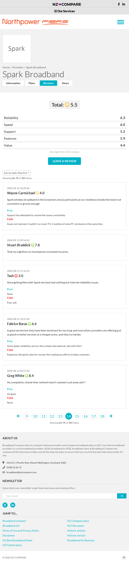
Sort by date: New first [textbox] (15, 172)
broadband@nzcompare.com (20, 472)
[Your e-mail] (60, 495)
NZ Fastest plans (12, 545)
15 (77, 416)
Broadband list (11, 525)
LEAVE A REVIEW (64, 161)
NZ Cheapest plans (78, 520)
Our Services (64, 11)
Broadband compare (14, 520)
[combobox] (17, 172)
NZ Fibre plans (75, 525)
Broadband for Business (81, 540)
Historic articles (76, 530)
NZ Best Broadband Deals (17, 540)
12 (52, 416)
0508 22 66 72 (12, 467)
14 (69, 416)
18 (102, 416)
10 (35, 416)
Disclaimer (9, 535)
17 (94, 416)
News (65, 83)
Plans (32, 83)
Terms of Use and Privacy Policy (21, 530)
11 (43, 416)
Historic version (76, 535)
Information (13, 83)
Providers (18, 67)
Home (6, 67)
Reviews (48, 83)
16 (85, 416)
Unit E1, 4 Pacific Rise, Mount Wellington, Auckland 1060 (34, 462)
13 (60, 416)
